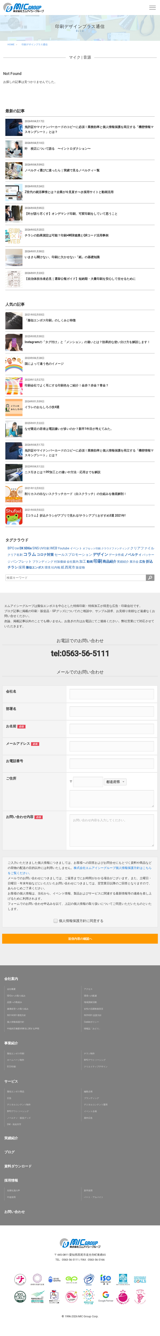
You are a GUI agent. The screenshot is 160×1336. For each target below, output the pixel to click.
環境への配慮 (90, 996)
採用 (21, 567)
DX (21, 548)
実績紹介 (123, 561)
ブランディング (42, 561)
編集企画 (88, 1091)
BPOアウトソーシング (95, 1060)
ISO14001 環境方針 (16, 1015)
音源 (87, 57)
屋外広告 (88, 1118)
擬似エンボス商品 (15, 1091)
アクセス (88, 989)
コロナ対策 (45, 555)
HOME (10, 44)
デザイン (100, 554)
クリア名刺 (14, 554)
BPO (10, 548)
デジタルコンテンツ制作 (19, 1104)
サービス (11, 1081)
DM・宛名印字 (14, 1124)
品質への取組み (14, 1002)
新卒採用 (88, 1190)
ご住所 (11, 778)
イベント (76, 548)
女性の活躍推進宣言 (93, 1009)
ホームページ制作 (15, 1060)
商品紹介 (109, 561)
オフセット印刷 (92, 548)
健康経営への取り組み (17, 1009)
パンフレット (21, 561)
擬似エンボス (35, 567)
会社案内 (73, 561)
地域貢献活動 (90, 1002)
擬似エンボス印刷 (15, 1053)
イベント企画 (90, 1111)
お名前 (11, 726)
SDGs (28, 548)
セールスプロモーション (73, 555)
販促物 (80, 567)
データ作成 (116, 554)
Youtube (63, 548)
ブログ (9, 1152)
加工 (82, 561)
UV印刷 (44, 548)
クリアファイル (142, 548)
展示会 (134, 561)
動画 (90, 561)
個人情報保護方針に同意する (78, 921)
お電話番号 (14, 761)
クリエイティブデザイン (96, 1066)
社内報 (55, 567)
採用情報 (11, 1180)
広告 (142, 561)
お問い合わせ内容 (19, 817)
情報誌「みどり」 (92, 1028)
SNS (35, 548)
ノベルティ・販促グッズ (19, 1118)
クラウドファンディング (115, 548)
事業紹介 (11, 1043)
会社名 (11, 691)
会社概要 (11, 989)
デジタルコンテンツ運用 (96, 1104)
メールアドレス (18, 744)
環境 (48, 567)
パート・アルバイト (93, 1197)
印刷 (97, 561)
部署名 (11, 709)
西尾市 (70, 567)
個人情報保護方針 (15, 1022)
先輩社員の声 (13, 1190)
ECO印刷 (11, 1066)
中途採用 (11, 1197)
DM (17, 548)
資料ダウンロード (18, 1166)
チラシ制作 (89, 1053)
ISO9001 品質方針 (93, 1015)
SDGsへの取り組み (16, 996)
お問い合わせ (14, 1212)
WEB (53, 548)
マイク (75, 57)
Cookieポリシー (91, 1022)
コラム (29, 554)
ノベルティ (133, 555)
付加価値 (60, 561)
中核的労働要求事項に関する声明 (23, 1028)
